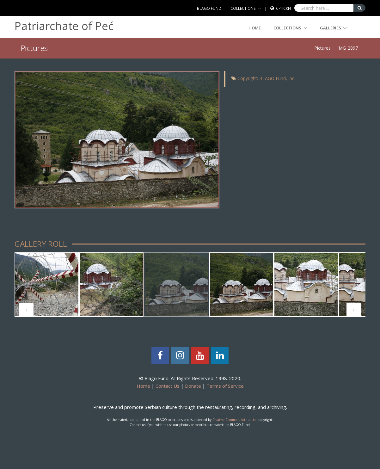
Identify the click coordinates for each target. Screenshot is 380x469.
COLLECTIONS (243, 8)
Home (254, 28)
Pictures (322, 48)
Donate (193, 386)
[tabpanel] (47, 284)
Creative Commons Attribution (235, 419)
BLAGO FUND (209, 8)
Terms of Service (225, 386)
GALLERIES (330, 28)
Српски (283, 8)
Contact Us (168, 386)
